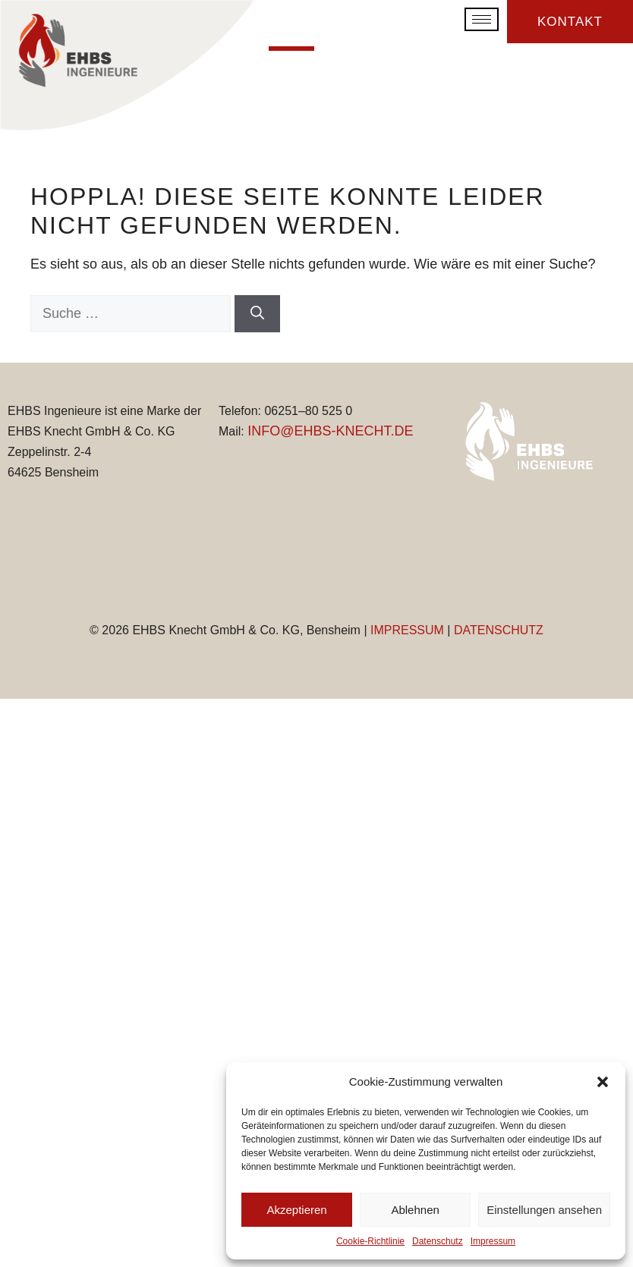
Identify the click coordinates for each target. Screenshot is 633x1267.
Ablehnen (415, 1209)
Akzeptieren (296, 1209)
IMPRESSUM (407, 630)
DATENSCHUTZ (498, 630)
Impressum (493, 1241)
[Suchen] (257, 313)
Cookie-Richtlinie (370, 1241)
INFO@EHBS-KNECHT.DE (330, 431)
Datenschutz (437, 1241)
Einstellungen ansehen (544, 1209)
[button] (602, 1081)
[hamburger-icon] (482, 19)
